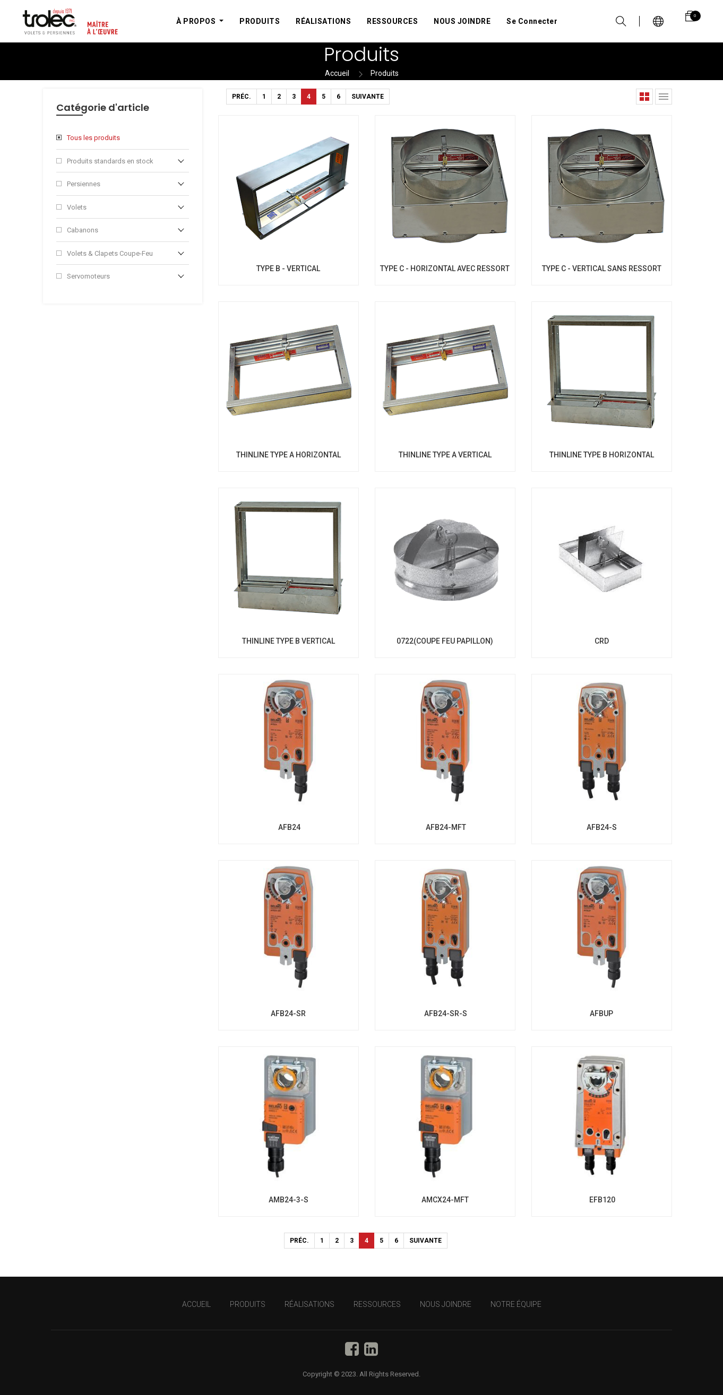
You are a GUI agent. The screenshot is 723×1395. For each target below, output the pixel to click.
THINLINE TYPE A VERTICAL (445, 454)
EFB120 (601, 1199)
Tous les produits (93, 138)
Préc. (241, 96)
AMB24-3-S (288, 1199)
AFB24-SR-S (445, 1013)
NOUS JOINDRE (445, 1304)
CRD (602, 641)
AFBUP (601, 1013)
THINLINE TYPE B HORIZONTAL (601, 454)
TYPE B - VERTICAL (288, 268)
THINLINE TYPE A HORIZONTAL (288, 454)
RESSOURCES (377, 1304)
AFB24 (288, 827)
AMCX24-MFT (445, 1199)
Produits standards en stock (110, 161)
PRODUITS (247, 1304)
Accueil (337, 73)
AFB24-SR (288, 1013)
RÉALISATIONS (309, 1304)
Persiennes (83, 184)
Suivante (367, 96)
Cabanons (82, 230)
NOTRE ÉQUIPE (515, 1304)
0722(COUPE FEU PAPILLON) (445, 641)
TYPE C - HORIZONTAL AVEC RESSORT (445, 268)
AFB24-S (602, 827)
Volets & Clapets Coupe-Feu (110, 253)
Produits (385, 73)
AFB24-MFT (445, 827)
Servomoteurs (88, 276)
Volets (77, 207)
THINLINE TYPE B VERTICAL (288, 641)
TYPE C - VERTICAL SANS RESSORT (601, 268)
